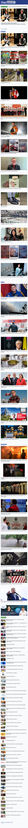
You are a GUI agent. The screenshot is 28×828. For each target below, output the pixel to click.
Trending (3, 617)
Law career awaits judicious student (12, 758)
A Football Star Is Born (10, 658)
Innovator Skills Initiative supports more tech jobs (14, 669)
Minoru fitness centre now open (11, 736)
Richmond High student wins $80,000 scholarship (14, 772)
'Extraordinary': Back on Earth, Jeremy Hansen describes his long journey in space (16, 634)
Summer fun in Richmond (10, 676)
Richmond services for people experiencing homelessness (16, 694)
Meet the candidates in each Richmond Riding (14, 715)
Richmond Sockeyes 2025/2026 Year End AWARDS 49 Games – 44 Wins (15, 648)
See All (2, 823)
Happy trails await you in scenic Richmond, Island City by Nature (15, 709)
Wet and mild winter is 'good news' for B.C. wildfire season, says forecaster (16, 630)
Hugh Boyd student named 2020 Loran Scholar (14, 797)
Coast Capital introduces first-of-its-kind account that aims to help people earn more (16, 662)
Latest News (4, 6)
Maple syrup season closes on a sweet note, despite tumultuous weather (15, 620)
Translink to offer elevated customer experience (14, 786)
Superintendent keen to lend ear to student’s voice (14, 768)
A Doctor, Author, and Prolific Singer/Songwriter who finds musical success (16, 641)
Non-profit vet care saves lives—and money (13, 754)
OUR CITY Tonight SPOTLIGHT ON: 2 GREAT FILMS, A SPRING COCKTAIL (15, 655)
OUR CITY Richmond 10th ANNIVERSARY (13, 651)
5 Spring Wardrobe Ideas (10, 644)
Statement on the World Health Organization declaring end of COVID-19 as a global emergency (16, 762)
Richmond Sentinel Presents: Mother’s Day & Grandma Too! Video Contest (16, 734)
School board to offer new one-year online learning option (16, 704)
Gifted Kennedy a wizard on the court (12, 790)
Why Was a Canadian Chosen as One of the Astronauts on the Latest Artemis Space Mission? (16, 638)
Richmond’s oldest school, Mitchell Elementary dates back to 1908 (16, 730)
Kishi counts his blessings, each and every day (14, 701)
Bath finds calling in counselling (11, 672)
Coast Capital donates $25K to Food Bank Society (14, 665)
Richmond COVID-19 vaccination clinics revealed (14, 697)
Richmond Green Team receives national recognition (15, 800)
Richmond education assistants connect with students (15, 811)
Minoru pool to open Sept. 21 (11, 747)
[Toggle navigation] (25, 2)
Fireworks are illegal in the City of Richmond (13, 722)
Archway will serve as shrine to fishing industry (14, 765)
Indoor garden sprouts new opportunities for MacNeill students (15, 780)
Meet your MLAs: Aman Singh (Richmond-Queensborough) (16, 690)
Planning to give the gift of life (11, 793)
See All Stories (25, 31)
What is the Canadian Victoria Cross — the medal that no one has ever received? (16, 623)
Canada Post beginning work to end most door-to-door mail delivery (16, 627)
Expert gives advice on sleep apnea (12, 726)
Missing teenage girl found (10, 740)
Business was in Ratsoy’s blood (11, 804)
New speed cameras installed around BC (13, 683)
